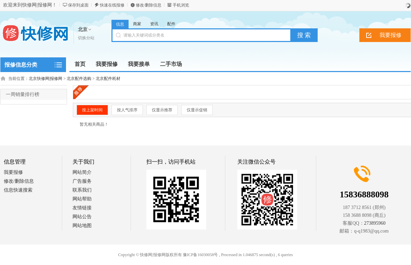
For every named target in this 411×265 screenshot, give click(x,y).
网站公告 (82, 216)
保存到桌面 (78, 5)
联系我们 (82, 190)
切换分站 (86, 38)
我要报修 (390, 35)
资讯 (154, 24)
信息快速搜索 (18, 190)
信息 (120, 24)
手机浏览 (181, 5)
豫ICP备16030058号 (200, 254)
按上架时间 (92, 110)
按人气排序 (127, 110)
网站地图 (82, 225)
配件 (171, 24)
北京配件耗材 (108, 78)
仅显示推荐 (162, 110)
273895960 (375, 223)
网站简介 (82, 172)
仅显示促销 (197, 110)
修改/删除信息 (148, 5)
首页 (80, 64)
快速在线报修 (112, 5)
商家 (137, 24)
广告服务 (82, 181)
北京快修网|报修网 (45, 78)
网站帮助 (82, 198)
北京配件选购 (79, 78)
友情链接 (82, 207)
